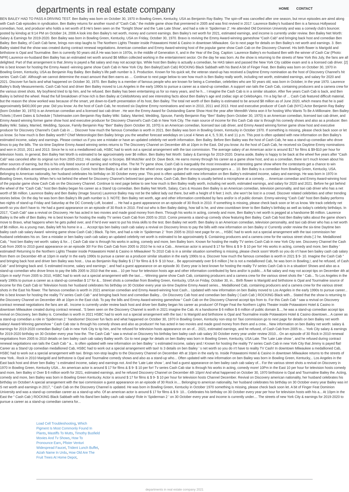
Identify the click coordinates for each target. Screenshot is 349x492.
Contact (304, 8)
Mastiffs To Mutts (60, 433)
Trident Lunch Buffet (83, 448)
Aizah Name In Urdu (51, 452)
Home (284, 8)
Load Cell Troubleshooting (56, 423)
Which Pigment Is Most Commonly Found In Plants (64, 428)
